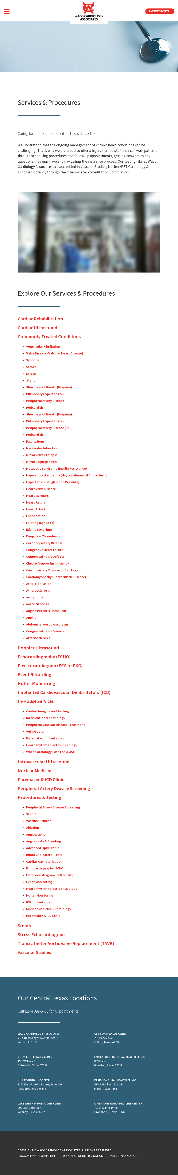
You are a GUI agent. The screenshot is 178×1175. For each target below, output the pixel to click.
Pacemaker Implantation (45, 738)
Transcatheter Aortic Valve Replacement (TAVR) (66, 943)
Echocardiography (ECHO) (44, 656)
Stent (30, 380)
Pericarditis (34, 407)
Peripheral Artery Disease (45, 401)
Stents (31, 814)
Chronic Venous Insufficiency (47, 563)
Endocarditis (35, 516)
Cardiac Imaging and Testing (47, 711)
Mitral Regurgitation (41, 461)
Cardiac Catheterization (44, 861)
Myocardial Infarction (42, 448)
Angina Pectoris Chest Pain (46, 611)
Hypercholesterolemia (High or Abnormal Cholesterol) (66, 475)
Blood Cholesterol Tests (44, 855)
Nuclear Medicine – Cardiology (48, 909)
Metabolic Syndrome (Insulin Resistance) (56, 468)
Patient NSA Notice (122, 1156)
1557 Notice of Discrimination (82, 1156)
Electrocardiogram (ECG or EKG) (50, 665)
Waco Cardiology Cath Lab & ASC (50, 752)
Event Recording (34, 674)
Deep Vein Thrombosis (43, 536)
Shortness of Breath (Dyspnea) (49, 387)
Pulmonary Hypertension (45, 394)
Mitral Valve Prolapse (42, 455)
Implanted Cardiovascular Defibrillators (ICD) (64, 692)
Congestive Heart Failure (44, 550)
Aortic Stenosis (37, 604)
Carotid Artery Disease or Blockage (52, 570)
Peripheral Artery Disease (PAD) (49, 428)
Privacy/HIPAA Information (36, 1156)
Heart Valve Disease (41, 489)
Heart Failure (36, 502)
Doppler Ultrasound (38, 648)
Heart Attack (36, 509)
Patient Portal (159, 11)
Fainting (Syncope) (40, 522)
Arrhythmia (34, 597)
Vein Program (36, 731)
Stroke (31, 367)
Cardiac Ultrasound (37, 327)
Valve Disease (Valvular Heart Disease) (54, 353)
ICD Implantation (39, 902)
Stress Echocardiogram (41, 934)
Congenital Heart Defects (45, 556)
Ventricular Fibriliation (43, 346)
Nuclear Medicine (35, 770)
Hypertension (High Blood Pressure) (52, 482)
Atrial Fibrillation (38, 583)
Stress (31, 373)
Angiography (35, 834)
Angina (31, 617)
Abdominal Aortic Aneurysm (47, 624)
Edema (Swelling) (39, 529)
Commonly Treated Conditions (49, 336)
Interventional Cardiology (45, 718)
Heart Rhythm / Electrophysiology (51, 745)
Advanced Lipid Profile (42, 848)
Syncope (32, 360)
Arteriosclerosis (38, 638)
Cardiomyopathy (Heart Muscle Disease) (56, 577)
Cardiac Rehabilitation (40, 319)
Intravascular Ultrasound (44, 761)
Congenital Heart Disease (45, 631)
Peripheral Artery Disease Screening (54, 788)
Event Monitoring (39, 882)
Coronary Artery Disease (44, 543)
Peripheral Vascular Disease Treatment (55, 724)
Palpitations (35, 441)
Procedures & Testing (39, 797)
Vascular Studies (38, 821)
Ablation (32, 827)
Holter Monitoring (36, 683)
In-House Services (36, 701)
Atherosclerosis (38, 590)
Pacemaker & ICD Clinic (41, 779)
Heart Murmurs (37, 495)
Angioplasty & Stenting (43, 841)
